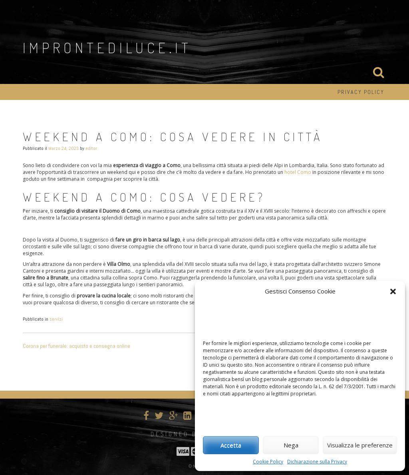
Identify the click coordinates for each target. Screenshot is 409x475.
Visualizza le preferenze (360, 445)
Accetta (230, 445)
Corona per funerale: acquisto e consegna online (76, 345)
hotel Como (297, 172)
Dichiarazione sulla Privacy (317, 461)
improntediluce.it (107, 47)
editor (91, 148)
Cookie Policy (268, 461)
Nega (291, 445)
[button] (393, 291)
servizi (56, 319)
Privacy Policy (361, 92)
